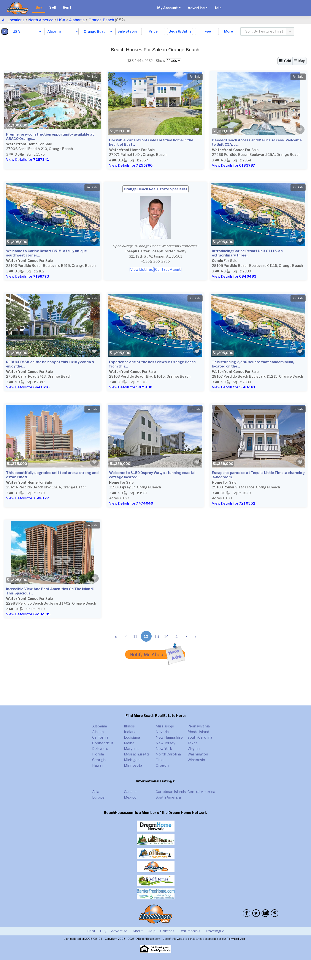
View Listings (141, 269)
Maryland (132, 749)
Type (207, 31)
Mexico (130, 797)
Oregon (162, 765)
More (228, 31)
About (137, 931)
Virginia (193, 749)
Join (218, 8)
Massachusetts (137, 754)
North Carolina (168, 754)
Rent (67, 7)
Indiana (130, 732)
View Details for (27, 160)
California (100, 737)
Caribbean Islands (171, 792)
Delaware (100, 749)
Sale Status (127, 31)
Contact (167, 931)
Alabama (77, 20)
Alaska (98, 732)
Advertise (119, 931)
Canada (130, 792)
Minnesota (133, 765)
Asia (95, 792)
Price (153, 31)
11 (135, 636)
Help (152, 931)
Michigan (132, 760)
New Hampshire (169, 737)
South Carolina (199, 737)
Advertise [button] (196, 8)
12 (146, 636)
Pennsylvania (198, 726)
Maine (129, 743)
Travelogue (215, 931)
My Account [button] (167, 8)
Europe (98, 797)
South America (168, 797)
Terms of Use (236, 938)
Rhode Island (198, 732)
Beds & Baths (180, 31)
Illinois (129, 726)
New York (164, 749)
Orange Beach (101, 20)
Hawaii (97, 765)
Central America (201, 792)
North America (40, 20)
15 (176, 636)
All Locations (13, 20)
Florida (98, 754)
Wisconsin (196, 760)
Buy (39, 7)
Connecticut (102, 743)
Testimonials (189, 931)
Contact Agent (168, 269)
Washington (197, 754)
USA (61, 20)
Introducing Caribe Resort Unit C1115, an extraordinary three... (247, 253)
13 (157, 636)
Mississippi (165, 726)
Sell (52, 7)
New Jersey (165, 743)
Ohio (160, 760)
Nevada (162, 732)
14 (166, 636)
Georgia (99, 760)
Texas (192, 743)
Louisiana (132, 737)
